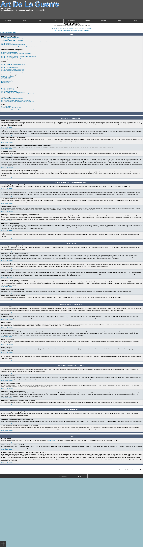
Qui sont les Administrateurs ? (8, 88)
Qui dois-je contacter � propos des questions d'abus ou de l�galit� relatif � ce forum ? (22, 109)
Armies (24, 20)
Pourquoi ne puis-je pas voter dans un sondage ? (12, 72)
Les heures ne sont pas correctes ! (9, 52)
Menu (3, 544)
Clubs (119, 20)
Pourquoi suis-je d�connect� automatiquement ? (13, 40)
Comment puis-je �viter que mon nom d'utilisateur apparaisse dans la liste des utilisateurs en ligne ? (25, 42)
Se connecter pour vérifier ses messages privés (70, 30)
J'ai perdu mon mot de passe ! (8, 43)
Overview (7, 20)
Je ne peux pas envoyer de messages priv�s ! (12, 98)
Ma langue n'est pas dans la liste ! (9, 55)
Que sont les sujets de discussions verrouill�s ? (12, 84)
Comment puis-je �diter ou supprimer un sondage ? (13, 69)
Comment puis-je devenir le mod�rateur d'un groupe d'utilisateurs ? (17, 94)
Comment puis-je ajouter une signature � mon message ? (15, 66)
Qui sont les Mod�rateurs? (7, 89)
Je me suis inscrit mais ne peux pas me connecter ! (13, 44)
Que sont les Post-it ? (6, 82)
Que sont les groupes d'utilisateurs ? (9, 91)
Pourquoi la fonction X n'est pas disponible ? (11, 107)
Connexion (85, 30)
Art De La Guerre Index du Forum (8, 32)
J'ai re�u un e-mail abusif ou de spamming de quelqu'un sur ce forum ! (18, 101)
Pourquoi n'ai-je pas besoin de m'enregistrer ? (12, 39)
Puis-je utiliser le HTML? (6, 77)
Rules (55, 20)
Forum (135, 20)
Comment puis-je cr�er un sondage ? (10, 67)
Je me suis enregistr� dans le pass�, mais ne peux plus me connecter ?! (19, 46)
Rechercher (59, 28)
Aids (39, 20)
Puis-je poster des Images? (7, 80)
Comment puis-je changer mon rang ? (10, 57)
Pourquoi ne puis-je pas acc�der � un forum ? (12, 70)
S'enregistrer (88, 28)
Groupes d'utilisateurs (78, 28)
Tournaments (71, 20)
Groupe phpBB (51, 440)
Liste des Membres (68, 28)
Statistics (87, 20)
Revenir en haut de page (6, 127)
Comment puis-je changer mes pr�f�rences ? (12, 50)
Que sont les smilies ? (6, 78)
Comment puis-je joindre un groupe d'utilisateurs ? (13, 92)
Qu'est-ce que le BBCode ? (7, 76)
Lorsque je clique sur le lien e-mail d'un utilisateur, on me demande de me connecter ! (21, 58)
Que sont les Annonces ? (7, 81)
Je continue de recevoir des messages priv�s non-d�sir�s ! (16, 100)
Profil (57, 30)
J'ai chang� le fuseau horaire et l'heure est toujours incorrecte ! (16, 53)
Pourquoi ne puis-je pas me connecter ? (10, 37)
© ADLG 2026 (63, 476)
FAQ (53, 28)
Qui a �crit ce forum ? (6, 106)
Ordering (103, 20)
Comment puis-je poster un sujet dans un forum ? (13, 63)
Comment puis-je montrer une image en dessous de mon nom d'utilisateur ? (19, 56)
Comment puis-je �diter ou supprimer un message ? (13, 64)
